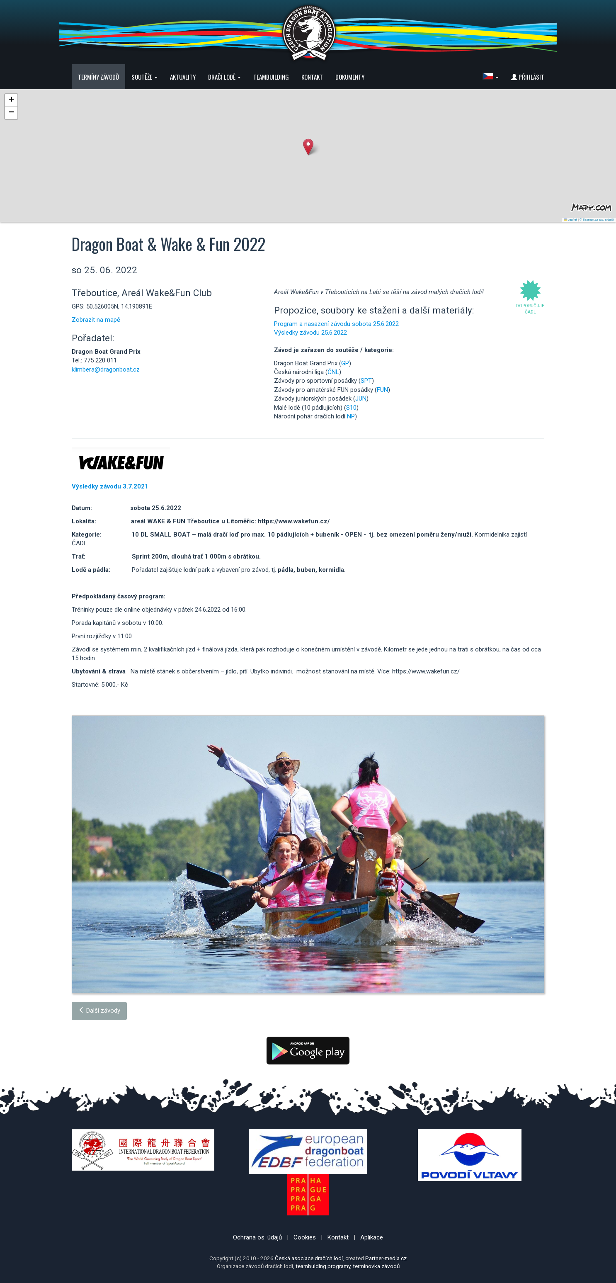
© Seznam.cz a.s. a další (597, 219)
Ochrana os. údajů (257, 1237)
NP (351, 416)
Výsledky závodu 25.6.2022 (310, 332)
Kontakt (312, 76)
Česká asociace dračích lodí (309, 1258)
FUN (382, 390)
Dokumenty (349, 76)
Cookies (304, 1237)
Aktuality (183, 76)
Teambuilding (271, 76)
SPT (366, 380)
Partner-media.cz (386, 1258)
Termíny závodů (98, 76)
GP (345, 363)
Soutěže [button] (144, 76)
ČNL (333, 372)
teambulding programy (323, 1266)
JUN (360, 398)
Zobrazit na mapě (96, 319)
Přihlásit (527, 76)
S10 (351, 407)
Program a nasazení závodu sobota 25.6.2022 (336, 324)
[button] (490, 76)
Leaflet (570, 219)
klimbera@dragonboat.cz (106, 369)
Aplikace (371, 1237)
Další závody (99, 1010)
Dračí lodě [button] (224, 76)
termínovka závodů (376, 1266)
